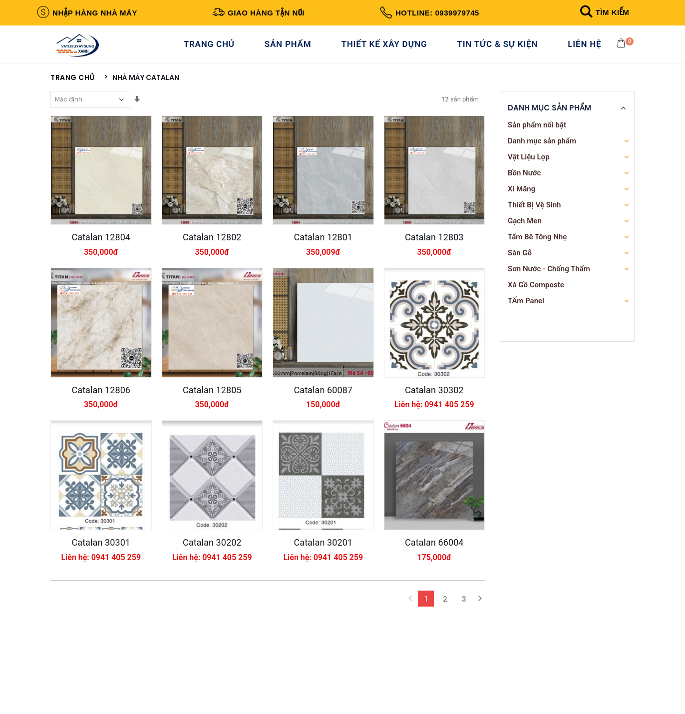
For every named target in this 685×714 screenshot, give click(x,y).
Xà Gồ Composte (536, 295)
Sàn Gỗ (520, 263)
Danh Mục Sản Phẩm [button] (549, 119)
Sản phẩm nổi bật (537, 135)
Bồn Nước (524, 183)
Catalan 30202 (212, 617)
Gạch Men (525, 231)
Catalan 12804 (100, 264)
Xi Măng (521, 199)
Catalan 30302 (434, 441)
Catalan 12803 (434, 264)
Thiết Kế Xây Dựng (387, 49)
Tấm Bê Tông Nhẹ (537, 247)
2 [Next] (445, 681)
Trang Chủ (212, 49)
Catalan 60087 (323, 441)
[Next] (480, 681)
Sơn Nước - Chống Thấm (549, 279)
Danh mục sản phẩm (542, 151)
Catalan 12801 (323, 264)
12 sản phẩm (460, 110)
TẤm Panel (526, 311)
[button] (603, 12)
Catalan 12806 (100, 441)
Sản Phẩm (291, 49)
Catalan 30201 (323, 617)
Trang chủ (72, 88)
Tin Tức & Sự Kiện (500, 49)
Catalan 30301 (100, 617)
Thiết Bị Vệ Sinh (534, 215)
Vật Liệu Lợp (529, 167)
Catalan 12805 (212, 441)
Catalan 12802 (212, 264)
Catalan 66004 (434, 617)
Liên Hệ (587, 49)
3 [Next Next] (464, 681)
